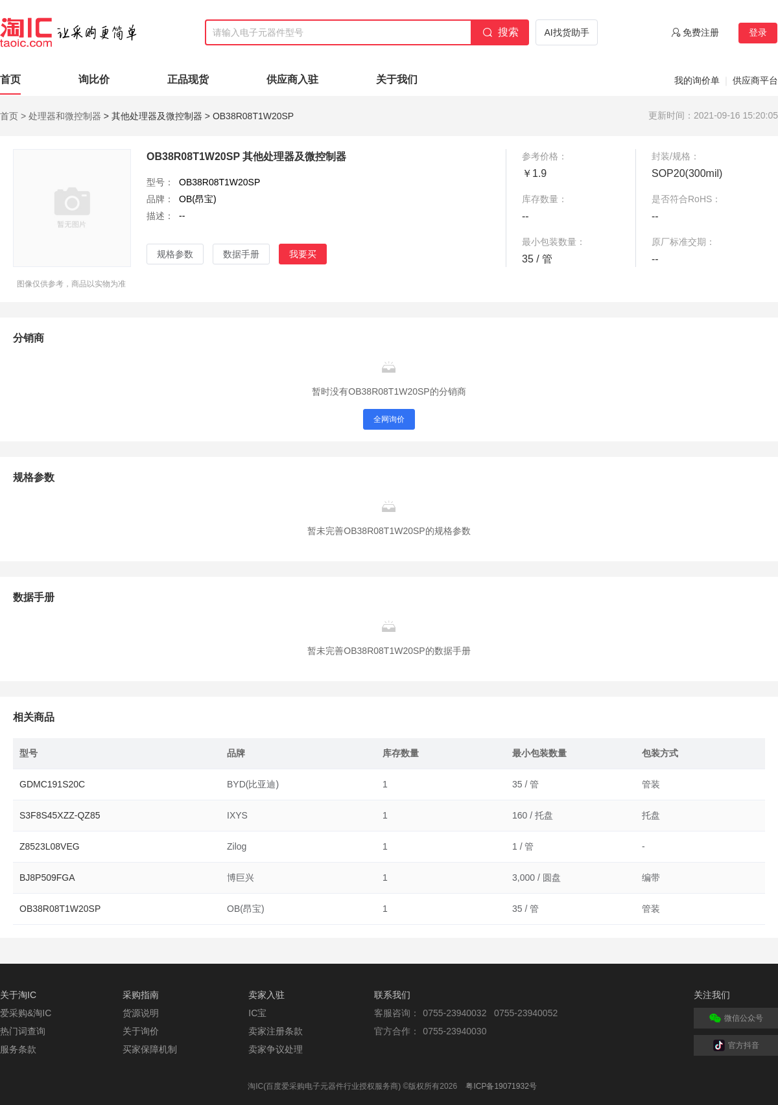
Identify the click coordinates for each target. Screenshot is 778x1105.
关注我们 (712, 995)
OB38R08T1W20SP (59, 908)
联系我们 (392, 995)
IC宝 (257, 1013)
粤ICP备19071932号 (501, 1086)
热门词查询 (22, 1031)
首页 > (13, 116)
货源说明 (141, 1013)
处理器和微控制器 (65, 116)
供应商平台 (755, 80)
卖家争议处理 (275, 1049)
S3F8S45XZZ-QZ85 (59, 815)
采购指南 (141, 995)
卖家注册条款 (275, 1031)
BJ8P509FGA (47, 877)
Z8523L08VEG (49, 846)
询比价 (94, 79)
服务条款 (18, 1049)
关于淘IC (18, 995)
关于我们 (397, 79)
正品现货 (188, 79)
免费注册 (701, 32)
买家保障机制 (150, 1049)
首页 (10, 79)
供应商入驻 (292, 79)
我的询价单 (697, 80)
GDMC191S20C (52, 784)
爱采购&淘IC (25, 1013)
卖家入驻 (266, 995)
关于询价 (141, 1031)
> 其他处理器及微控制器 (153, 116)
